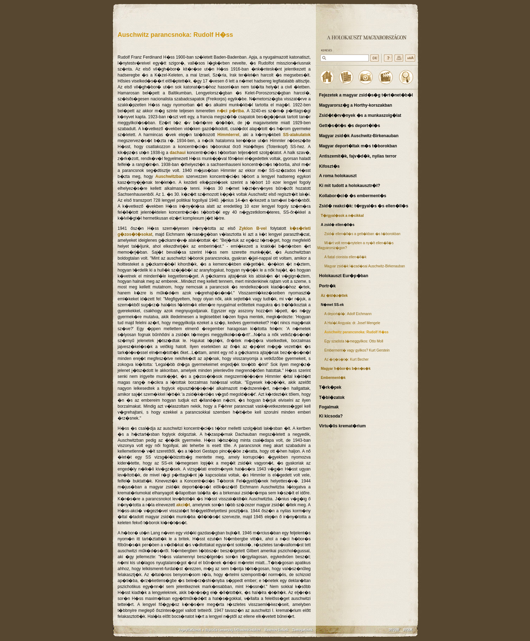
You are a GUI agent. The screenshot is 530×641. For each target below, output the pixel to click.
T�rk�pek (330, 387)
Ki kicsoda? (331, 416)
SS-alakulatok (297, 134)
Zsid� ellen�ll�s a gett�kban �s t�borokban (362, 234)
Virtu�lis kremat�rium (342, 425)
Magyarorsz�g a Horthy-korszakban (355, 105)
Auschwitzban (169, 176)
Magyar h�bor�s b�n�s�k (346, 368)
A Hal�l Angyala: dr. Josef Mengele (352, 323)
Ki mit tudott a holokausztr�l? (349, 185)
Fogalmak (329, 407)
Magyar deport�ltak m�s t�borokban (358, 145)
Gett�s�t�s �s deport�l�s (349, 125)
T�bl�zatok (332, 397)
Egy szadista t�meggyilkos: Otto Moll (353, 341)
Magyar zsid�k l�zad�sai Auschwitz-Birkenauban (364, 266)
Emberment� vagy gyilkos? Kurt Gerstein (357, 350)
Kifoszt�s (329, 166)
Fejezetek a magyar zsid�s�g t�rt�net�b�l (366, 95)
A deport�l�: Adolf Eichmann (348, 314)
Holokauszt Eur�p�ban (343, 275)
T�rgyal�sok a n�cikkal (342, 216)
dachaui (177, 152)
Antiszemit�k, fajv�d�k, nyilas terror (358, 156)
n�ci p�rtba (230, 110)
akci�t (183, 504)
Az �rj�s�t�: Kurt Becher (346, 359)
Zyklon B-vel (252, 228)
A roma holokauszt (338, 175)
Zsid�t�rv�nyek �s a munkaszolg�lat (360, 115)
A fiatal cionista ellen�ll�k (345, 257)
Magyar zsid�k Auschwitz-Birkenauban (358, 135)
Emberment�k (333, 378)
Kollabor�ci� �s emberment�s (352, 195)
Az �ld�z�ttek (334, 296)
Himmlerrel (228, 134)
